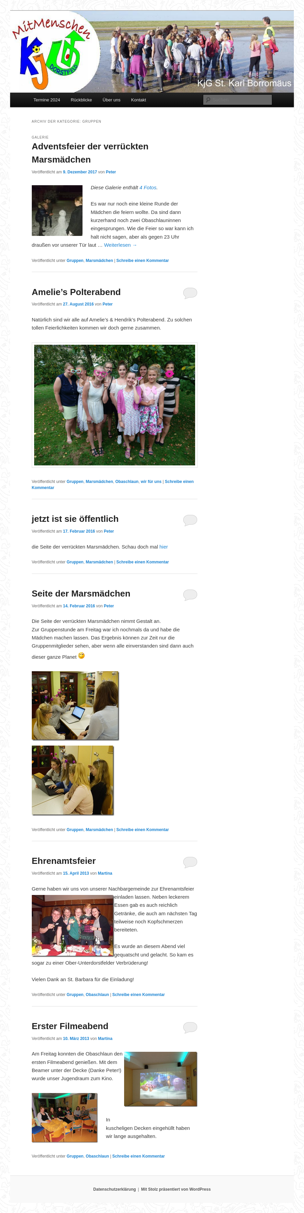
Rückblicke (81, 99)
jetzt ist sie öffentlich (75, 519)
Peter (111, 172)
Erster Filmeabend (70, 1026)
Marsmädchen (99, 260)
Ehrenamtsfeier (64, 861)
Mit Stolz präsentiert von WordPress (176, 1189)
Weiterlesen (120, 245)
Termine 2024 (46, 99)
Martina (105, 873)
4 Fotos (147, 187)
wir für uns (151, 481)
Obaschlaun (127, 481)
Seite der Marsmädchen (81, 593)
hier (163, 547)
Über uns (112, 99)
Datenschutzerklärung (114, 1189)
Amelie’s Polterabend (77, 292)
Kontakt (138, 99)
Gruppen (75, 260)
